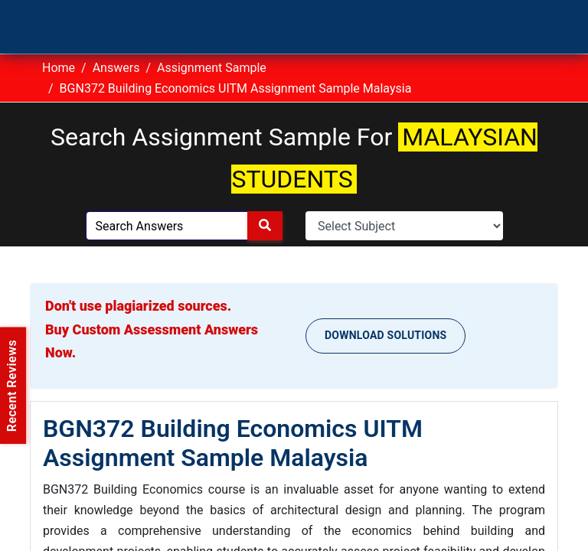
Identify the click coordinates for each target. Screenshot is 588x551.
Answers (116, 67)
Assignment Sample (211, 67)
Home (58, 67)
